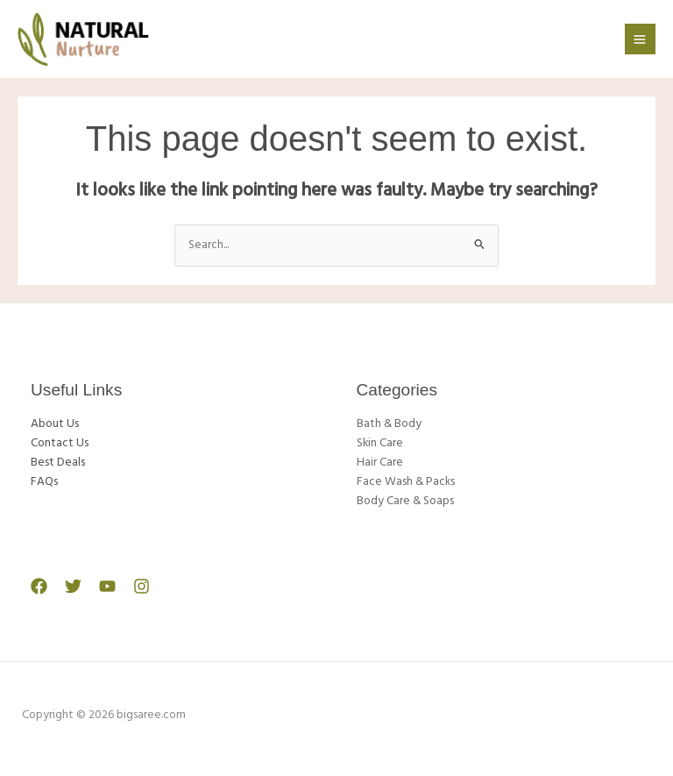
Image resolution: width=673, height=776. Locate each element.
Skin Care (380, 443)
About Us (55, 424)
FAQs (44, 482)
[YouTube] (107, 586)
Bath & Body (389, 424)
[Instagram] (141, 586)
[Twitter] (73, 586)
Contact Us (60, 443)
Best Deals (58, 462)
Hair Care (380, 462)
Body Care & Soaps (405, 501)
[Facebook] (39, 586)
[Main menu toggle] (640, 39)
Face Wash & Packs (406, 482)
